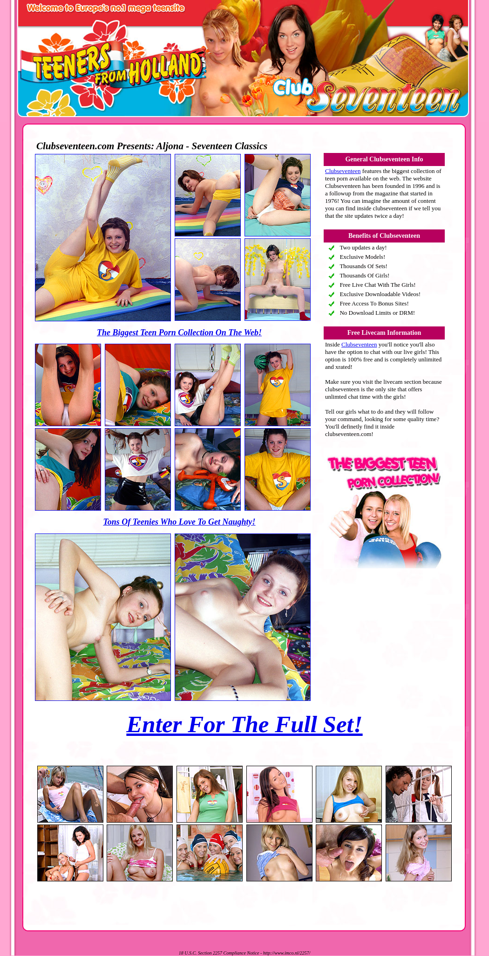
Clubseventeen (343, 170)
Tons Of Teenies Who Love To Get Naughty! (179, 521)
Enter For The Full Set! (244, 724)
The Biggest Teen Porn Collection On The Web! (179, 332)
